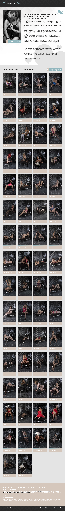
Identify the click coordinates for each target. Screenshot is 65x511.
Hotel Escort (42, 5)
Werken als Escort (51, 5)
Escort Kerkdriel (47, 491)
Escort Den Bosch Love (6, 507)
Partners (61, 507)
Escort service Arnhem (55, 57)
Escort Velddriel (40, 491)
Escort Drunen (27, 492)
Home (24, 5)
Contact (58, 5)
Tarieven (30, 5)
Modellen (36, 5)
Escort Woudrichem (9, 492)
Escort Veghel (34, 491)
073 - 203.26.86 (13, 41)
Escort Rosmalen (17, 492)
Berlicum (22, 492)
